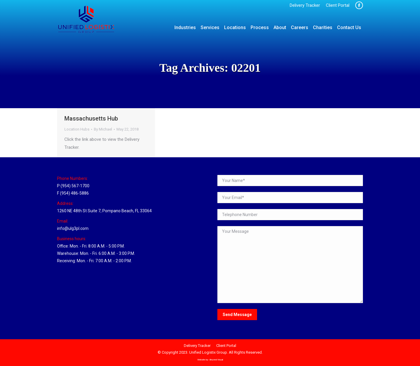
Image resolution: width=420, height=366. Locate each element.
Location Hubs (76, 129)
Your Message (290, 264)
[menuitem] (305, 5)
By (103, 129)
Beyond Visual (216, 359)
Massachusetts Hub (91, 118)
